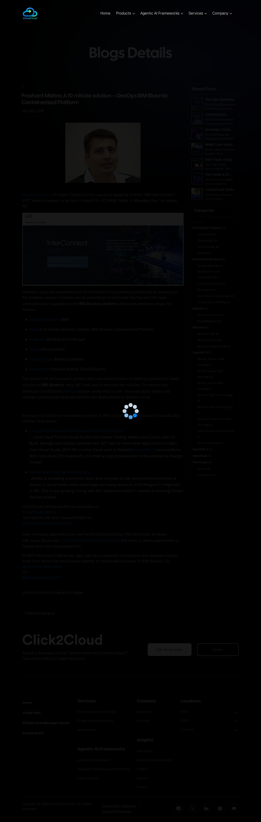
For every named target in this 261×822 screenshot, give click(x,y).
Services (196, 13)
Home (105, 13)
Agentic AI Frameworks (159, 13)
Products (123, 13)
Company (220, 13)
